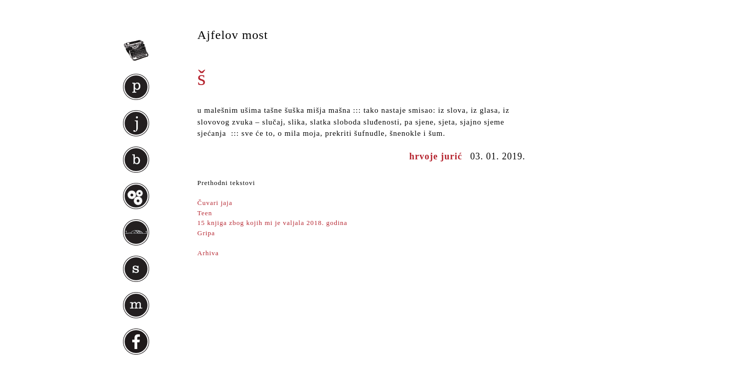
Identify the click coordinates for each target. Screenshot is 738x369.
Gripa (207, 233)
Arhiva (208, 253)
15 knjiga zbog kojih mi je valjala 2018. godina (272, 223)
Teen (204, 213)
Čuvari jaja (214, 203)
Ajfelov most (232, 35)
